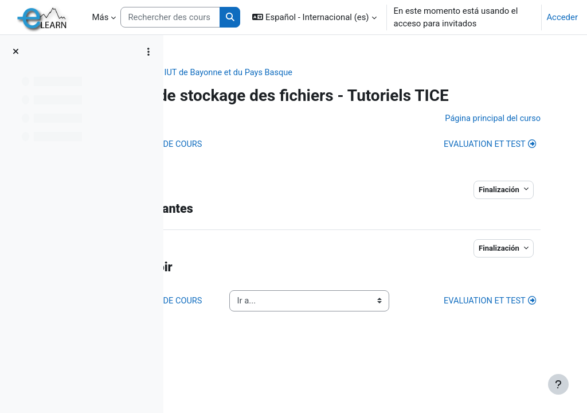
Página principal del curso (478, 138)
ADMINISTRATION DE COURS (270, 164)
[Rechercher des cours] (170, 17)
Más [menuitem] (100, 17)
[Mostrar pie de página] (558, 384)
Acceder (562, 17)
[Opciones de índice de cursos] (148, 51)
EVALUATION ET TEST (475, 164)
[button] (314, 17)
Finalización (486, 209)
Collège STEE (247, 73)
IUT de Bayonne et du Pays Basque (351, 73)
